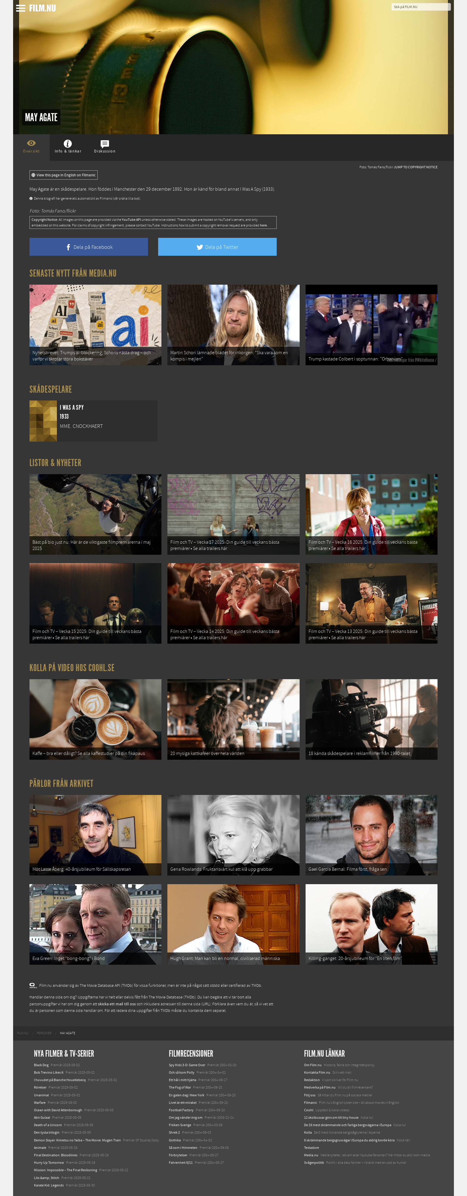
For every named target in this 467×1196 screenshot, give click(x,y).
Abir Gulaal (42, 1117)
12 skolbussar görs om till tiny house (331, 1117)
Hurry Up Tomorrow (49, 1162)
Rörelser (40, 1087)
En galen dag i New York (186, 1095)
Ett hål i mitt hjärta (182, 1080)
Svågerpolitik (314, 1162)
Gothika (175, 1140)
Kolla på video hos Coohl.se (72, 667)
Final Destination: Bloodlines (55, 1155)
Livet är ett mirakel (183, 1103)
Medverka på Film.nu (320, 1087)
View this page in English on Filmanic (64, 175)
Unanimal (41, 1095)
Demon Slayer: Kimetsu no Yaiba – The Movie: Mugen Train (77, 1140)
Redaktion (312, 1080)
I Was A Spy (250, 189)
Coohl (308, 1110)
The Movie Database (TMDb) (172, 997)
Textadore (311, 1148)
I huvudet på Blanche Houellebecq (60, 1080)
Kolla (308, 1132)
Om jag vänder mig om (186, 1117)
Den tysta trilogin (47, 1132)
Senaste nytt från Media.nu (73, 273)
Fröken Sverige (180, 1125)
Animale (40, 1148)
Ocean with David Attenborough (58, 1110)
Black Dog (41, 1065)
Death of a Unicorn (48, 1125)
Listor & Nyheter (55, 462)
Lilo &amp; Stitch (46, 1178)
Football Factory (181, 1110)
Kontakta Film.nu (317, 1072)
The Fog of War (180, 1087)
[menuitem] (22, 1033)
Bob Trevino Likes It (48, 1072)
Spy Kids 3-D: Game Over (187, 1065)
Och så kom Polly (181, 1072)
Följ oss (309, 1095)
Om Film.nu (313, 1065)
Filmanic (310, 1103)
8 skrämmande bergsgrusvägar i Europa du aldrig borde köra (349, 1140)
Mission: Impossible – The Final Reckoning (65, 1170)
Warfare (40, 1103)
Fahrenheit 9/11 (181, 1162)
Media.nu (311, 1155)
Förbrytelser (178, 1155)
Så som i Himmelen (183, 1148)
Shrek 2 (174, 1132)
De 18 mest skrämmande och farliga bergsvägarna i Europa (347, 1125)
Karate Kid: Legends (49, 1185)
